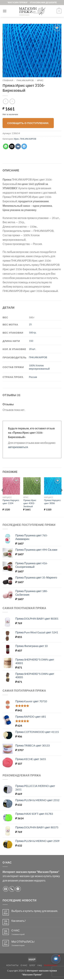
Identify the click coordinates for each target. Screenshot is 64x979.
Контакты (12, 965)
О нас (24, 965)
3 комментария (24, 945)
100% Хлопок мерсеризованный (39, 367)
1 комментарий (20, 934)
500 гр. (32, 332)
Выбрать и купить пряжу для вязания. (34, 910)
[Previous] (3, 497)
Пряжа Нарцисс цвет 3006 (52, 502)
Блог (32, 965)
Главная (8, 80)
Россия (33, 377)
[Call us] (12, 889)
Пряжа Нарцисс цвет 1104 (11, 502)
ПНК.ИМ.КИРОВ (25, 80)
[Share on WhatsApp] (6, 146)
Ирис (40, 80)
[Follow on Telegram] (18, 889)
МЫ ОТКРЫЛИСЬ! (23, 941)
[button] (5, 11)
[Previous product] (12, 101)
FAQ (40, 965)
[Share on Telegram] (24, 146)
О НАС (15, 930)
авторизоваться (18, 447)
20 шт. (32, 349)
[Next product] (5, 101)
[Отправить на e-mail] (6, 889)
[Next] (61, 497)
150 (31, 340)
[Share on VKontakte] (18, 146)
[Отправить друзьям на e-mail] (12, 146)
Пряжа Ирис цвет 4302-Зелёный (29, 503)
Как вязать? (18, 920)
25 (30, 324)
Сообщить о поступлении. (28, 122)
